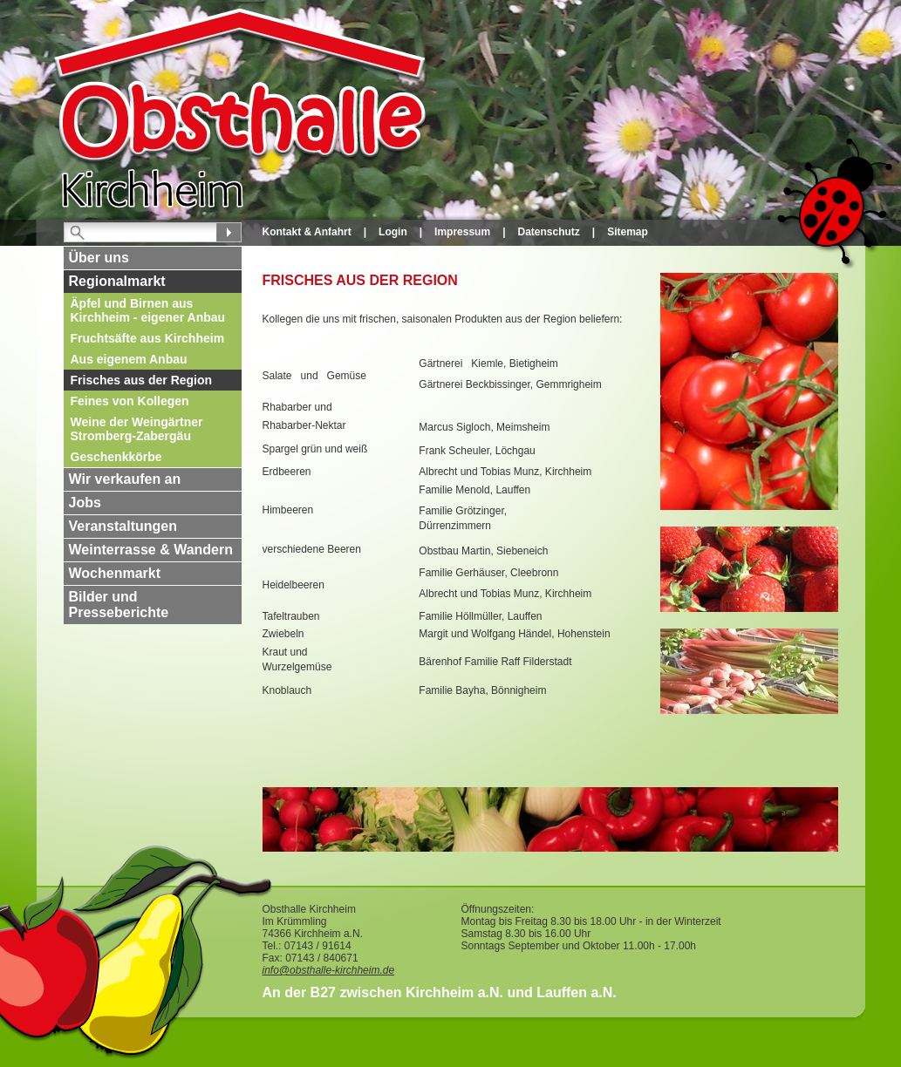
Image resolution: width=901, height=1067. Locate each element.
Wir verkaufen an (125, 479)
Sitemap (627, 232)
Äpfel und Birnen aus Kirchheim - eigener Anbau (148, 310)
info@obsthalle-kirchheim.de (329, 970)
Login (393, 232)
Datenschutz (548, 232)
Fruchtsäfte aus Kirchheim (148, 338)
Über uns (99, 257)
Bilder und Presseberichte (119, 604)
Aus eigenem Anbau (129, 359)
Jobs (85, 502)
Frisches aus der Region (142, 380)
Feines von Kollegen (130, 401)
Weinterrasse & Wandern (151, 549)
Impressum (462, 232)
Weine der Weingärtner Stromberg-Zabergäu (137, 429)
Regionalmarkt (117, 281)
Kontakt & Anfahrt (307, 232)
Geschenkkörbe (116, 457)
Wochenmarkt (115, 573)
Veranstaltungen (123, 526)
